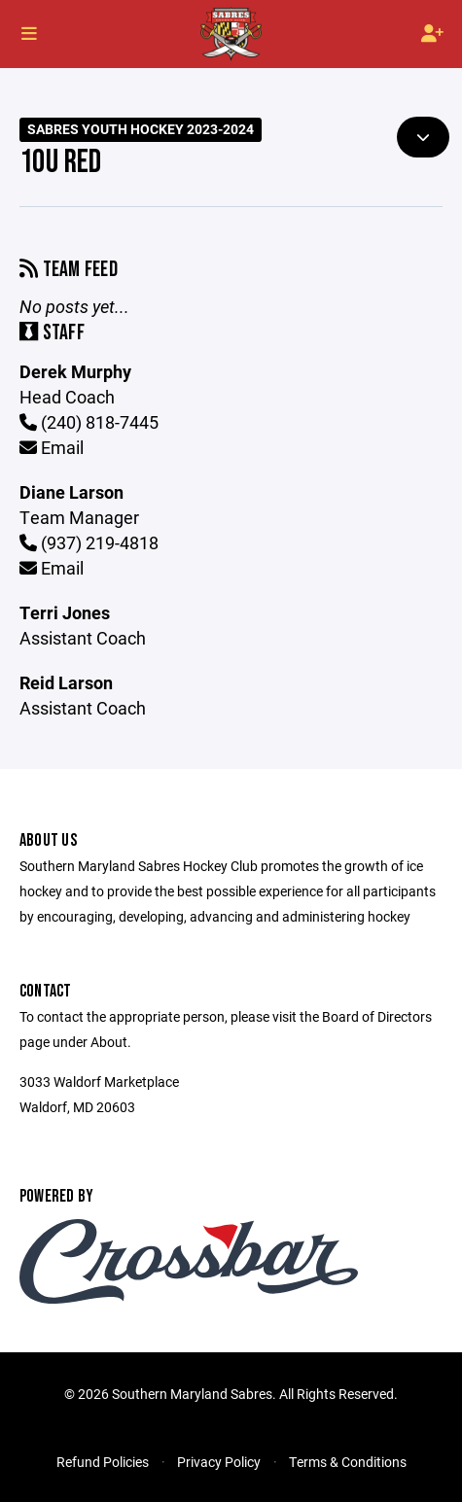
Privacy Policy (219, 1461)
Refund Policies (102, 1461)
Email (51, 447)
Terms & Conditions (348, 1461)
